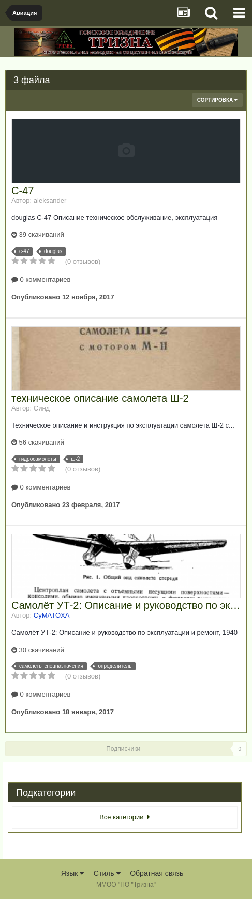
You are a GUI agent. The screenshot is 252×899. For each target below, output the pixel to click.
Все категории (124, 817)
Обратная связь (156, 873)
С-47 (22, 190)
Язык (72, 873)
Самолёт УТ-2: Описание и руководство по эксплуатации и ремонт (126, 605)
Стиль (107, 873)
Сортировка (217, 100)
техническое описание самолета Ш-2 (100, 398)
